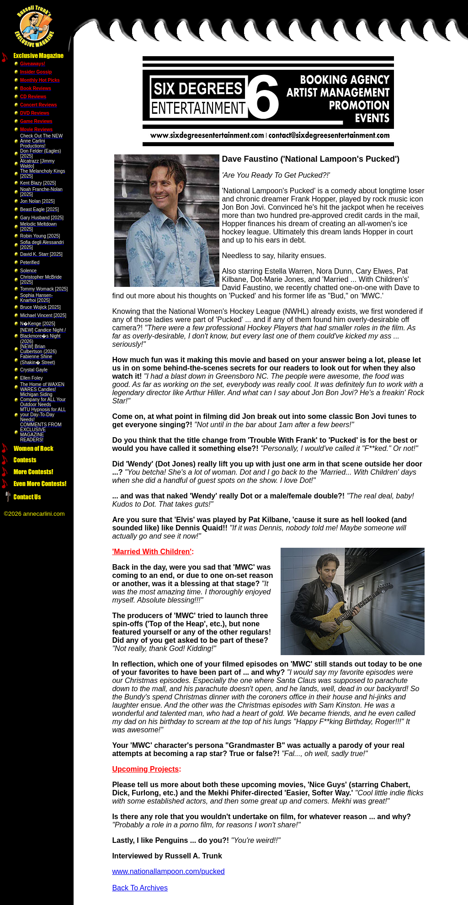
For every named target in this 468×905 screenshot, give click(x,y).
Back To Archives (140, 888)
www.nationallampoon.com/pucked (168, 871)
